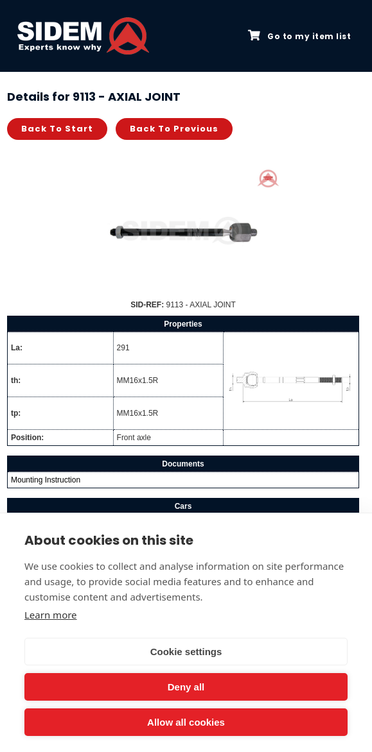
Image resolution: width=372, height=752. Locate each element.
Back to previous (174, 129)
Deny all (186, 686)
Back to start (57, 129)
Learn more (50, 614)
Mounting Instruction (45, 479)
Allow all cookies (186, 722)
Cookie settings (186, 651)
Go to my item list (299, 36)
